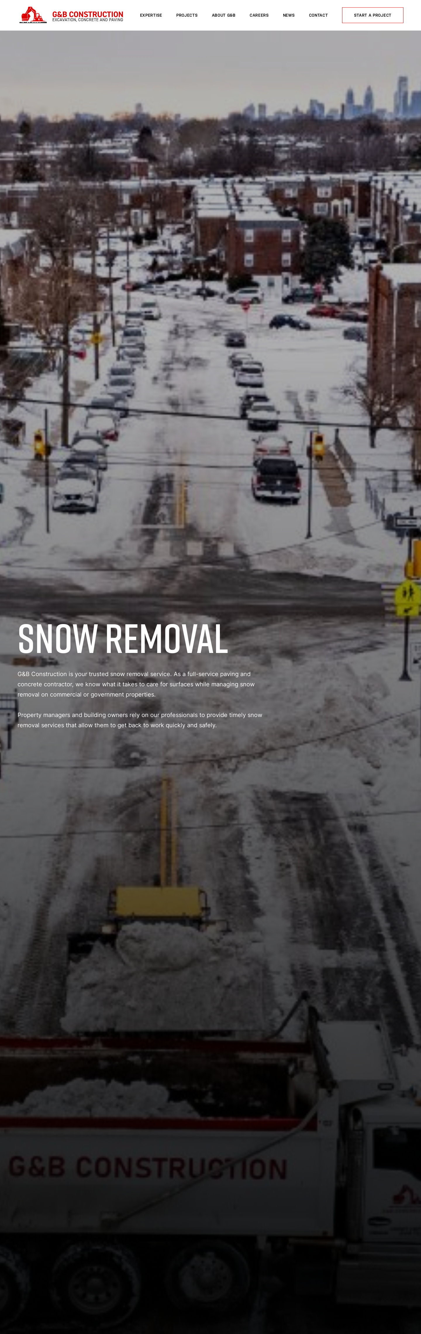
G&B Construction (70, 15)
